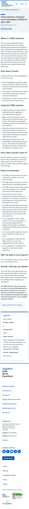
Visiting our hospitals (8, 386)
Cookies (5, 484)
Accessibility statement (9, 475)
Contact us (5, 440)
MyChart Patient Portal (8, 408)
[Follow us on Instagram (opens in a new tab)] (15, 451)
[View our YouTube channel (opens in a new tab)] (12, 451)
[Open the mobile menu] (23, 4)
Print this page (6, 29)
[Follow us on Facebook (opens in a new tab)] (8, 451)
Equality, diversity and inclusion (11, 399)
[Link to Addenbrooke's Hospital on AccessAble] (7, 502)
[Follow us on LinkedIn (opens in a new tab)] (19, 451)
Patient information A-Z (12, 9)
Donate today (8, 458)
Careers (5, 466)
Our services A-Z (7, 390)
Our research (6, 395)
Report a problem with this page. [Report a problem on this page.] (12, 305)
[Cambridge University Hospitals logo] (7, 4)
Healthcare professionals (9, 404)
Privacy (5, 479)
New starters (6, 412)
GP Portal (5, 471)
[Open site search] (16, 3)
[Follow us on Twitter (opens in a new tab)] (4, 451)
